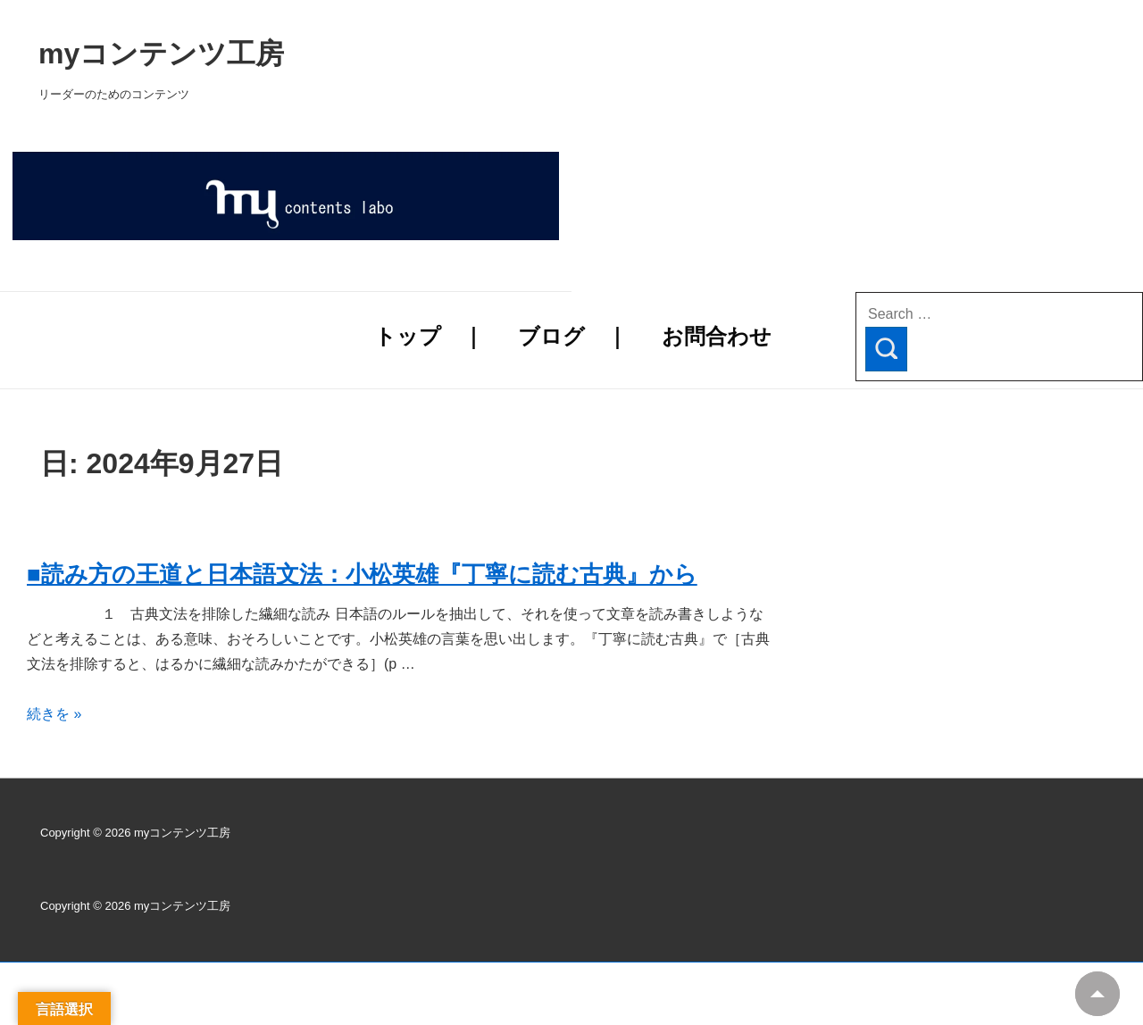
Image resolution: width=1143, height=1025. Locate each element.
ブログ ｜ (573, 336)
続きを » (54, 713)
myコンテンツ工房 (389, 54)
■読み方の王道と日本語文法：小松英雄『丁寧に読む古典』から (362, 574)
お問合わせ (717, 336)
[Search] (886, 349)
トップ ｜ (429, 336)
